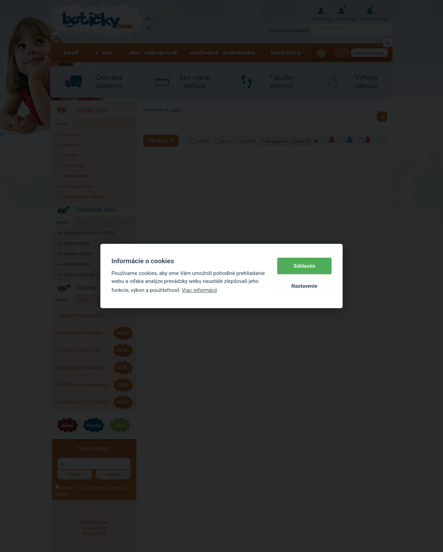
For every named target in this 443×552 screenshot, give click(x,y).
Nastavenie (304, 286)
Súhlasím (304, 266)
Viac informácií (199, 290)
